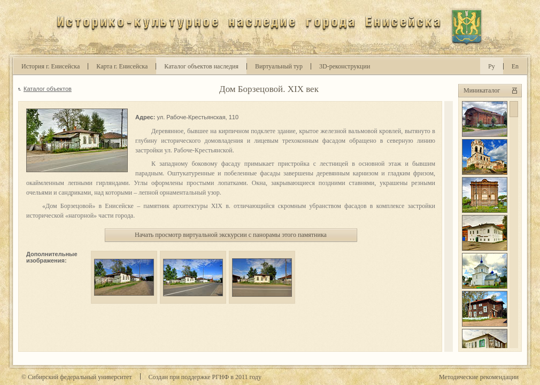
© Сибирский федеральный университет (76, 377)
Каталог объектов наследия (201, 66)
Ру (491, 66)
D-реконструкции (344, 66)
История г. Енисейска (50, 66)
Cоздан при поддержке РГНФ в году (205, 377)
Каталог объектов (48, 89)
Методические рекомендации (479, 377)
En (515, 66)
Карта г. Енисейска (122, 66)
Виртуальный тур (279, 66)
